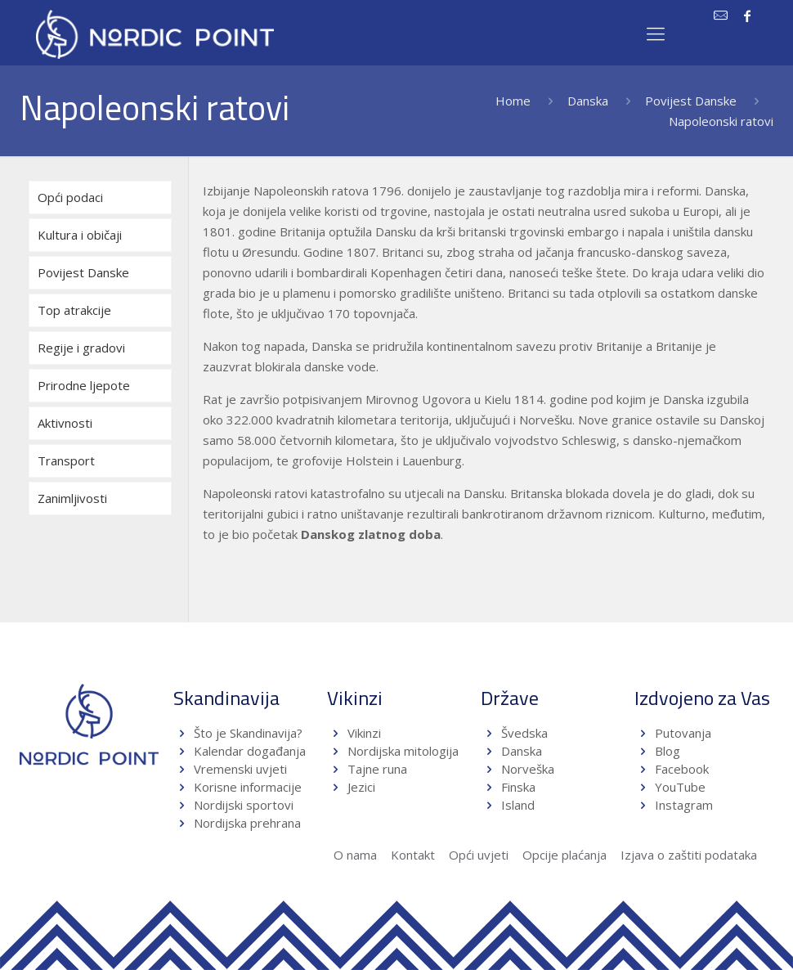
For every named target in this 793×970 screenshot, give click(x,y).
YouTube (679, 787)
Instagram (684, 805)
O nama (355, 855)
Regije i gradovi (81, 347)
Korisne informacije (248, 787)
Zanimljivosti (72, 498)
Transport (66, 460)
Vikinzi (364, 733)
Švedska (524, 733)
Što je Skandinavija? (248, 733)
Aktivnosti (65, 423)
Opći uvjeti (479, 855)
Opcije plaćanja (564, 855)
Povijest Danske (691, 100)
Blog (667, 751)
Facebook (682, 769)
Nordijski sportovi (243, 805)
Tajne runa (377, 769)
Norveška (527, 769)
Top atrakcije (74, 310)
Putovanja (683, 733)
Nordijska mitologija (403, 751)
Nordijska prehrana (247, 823)
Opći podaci (70, 197)
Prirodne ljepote (84, 385)
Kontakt (413, 855)
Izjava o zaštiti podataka (689, 855)
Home (513, 100)
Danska (587, 100)
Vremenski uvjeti (240, 769)
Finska (518, 787)
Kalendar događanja (250, 751)
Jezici (361, 787)
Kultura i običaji (80, 235)
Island (518, 805)
